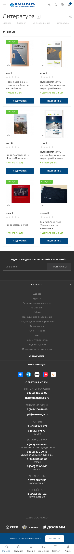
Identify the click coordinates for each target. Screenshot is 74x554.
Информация (37, 364)
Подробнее (19, 101)
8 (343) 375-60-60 (37, 460)
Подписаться (60, 267)
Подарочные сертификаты (37, 349)
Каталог (37, 284)
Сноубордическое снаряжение (37, 321)
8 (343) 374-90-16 (37, 453)
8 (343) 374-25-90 (37, 446)
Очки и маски (37, 330)
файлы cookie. (34, 538)
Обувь (37, 312)
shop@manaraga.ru (37, 397)
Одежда (37, 293)
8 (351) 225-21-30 (37, 482)
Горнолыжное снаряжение (37, 317)
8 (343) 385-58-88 (37, 392)
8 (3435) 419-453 (37, 495)
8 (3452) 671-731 (37, 432)
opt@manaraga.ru (37, 414)
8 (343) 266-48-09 (37, 409)
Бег (37, 335)
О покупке (37, 356)
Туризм (37, 298)
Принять (54, 538)
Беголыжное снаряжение (37, 303)
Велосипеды (37, 326)
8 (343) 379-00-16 (37, 468)
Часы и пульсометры (37, 340)
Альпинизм (37, 307)
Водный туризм (37, 344)
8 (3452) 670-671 (37, 425)
